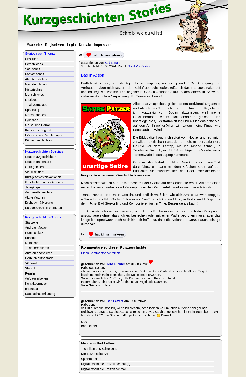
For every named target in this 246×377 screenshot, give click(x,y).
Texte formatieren (37, 248)
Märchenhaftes (35, 115)
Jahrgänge (32, 187)
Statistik (30, 268)
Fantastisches (34, 74)
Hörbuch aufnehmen (39, 258)
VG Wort (31, 263)
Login (71, 45)
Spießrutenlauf (91, 359)
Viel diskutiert (34, 172)
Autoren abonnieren (38, 253)
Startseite (34, 45)
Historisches (33, 89)
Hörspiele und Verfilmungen (44, 135)
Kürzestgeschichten (38, 140)
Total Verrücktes (139, 66)
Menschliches (34, 94)
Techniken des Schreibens (99, 348)
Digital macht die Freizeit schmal (103, 369)
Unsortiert (32, 59)
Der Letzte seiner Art (95, 354)
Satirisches (32, 69)
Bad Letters (112, 62)
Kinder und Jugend (38, 130)
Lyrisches (31, 120)
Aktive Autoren (35, 197)
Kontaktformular (36, 283)
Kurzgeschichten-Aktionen (43, 177)
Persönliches (34, 64)
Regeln (30, 273)
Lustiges (31, 99)
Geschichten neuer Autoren (44, 182)
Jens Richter (116, 264)
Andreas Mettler (36, 227)
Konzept (30, 238)
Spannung (32, 110)
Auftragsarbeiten (36, 278)
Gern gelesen (34, 167)
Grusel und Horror (37, 125)
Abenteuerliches (36, 79)
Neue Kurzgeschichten (40, 157)
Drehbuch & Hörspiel (39, 202)
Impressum (103, 45)
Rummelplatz (34, 232)
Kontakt (85, 45)
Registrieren (54, 45)
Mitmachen (32, 243)
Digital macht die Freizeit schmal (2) (105, 364)
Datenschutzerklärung (40, 294)
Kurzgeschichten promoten (43, 207)
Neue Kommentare (38, 162)
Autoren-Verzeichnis (39, 192)
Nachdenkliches (36, 84)
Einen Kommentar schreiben (100, 253)
